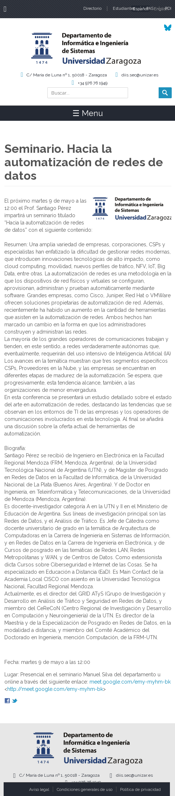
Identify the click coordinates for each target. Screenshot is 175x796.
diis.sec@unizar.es (140, 74)
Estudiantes (124, 8)
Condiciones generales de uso (84, 789)
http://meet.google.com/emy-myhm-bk (55, 689)
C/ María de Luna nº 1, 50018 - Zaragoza (67, 74)
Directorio (92, 8)
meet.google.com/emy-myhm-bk (130, 682)
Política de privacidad (140, 789)
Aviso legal (39, 789)
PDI (168, 8)
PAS (150, 8)
